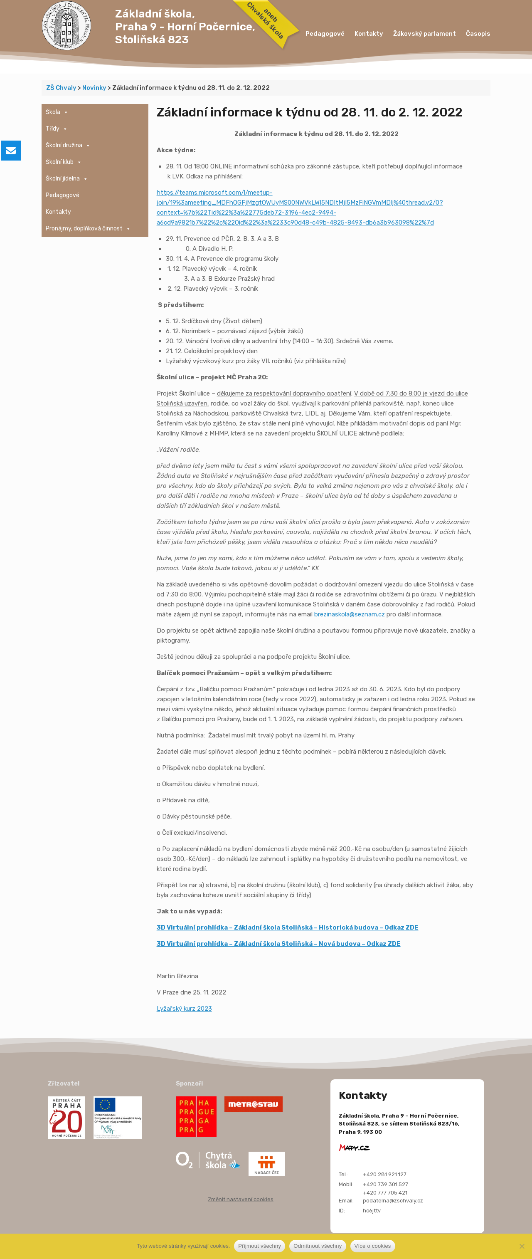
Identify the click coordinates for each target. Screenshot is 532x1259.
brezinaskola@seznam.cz (349, 614)
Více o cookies (373, 1246)
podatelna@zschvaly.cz (393, 1200)
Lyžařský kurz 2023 (184, 1008)
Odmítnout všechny (317, 1246)
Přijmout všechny (259, 1246)
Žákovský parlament (424, 33)
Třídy (57, 129)
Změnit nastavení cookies (240, 1199)
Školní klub (64, 162)
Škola (57, 112)
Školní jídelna (67, 179)
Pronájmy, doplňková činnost (88, 228)
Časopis (478, 33)
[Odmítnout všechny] (521, 1246)
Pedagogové (325, 33)
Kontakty (369, 33)
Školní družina (68, 145)
